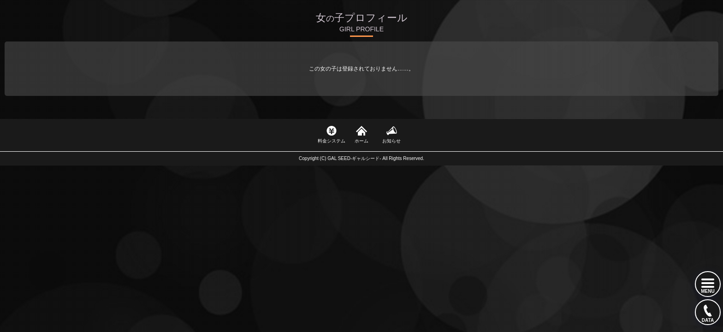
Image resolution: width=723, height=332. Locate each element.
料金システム (331, 140)
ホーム (361, 140)
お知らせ (391, 140)
